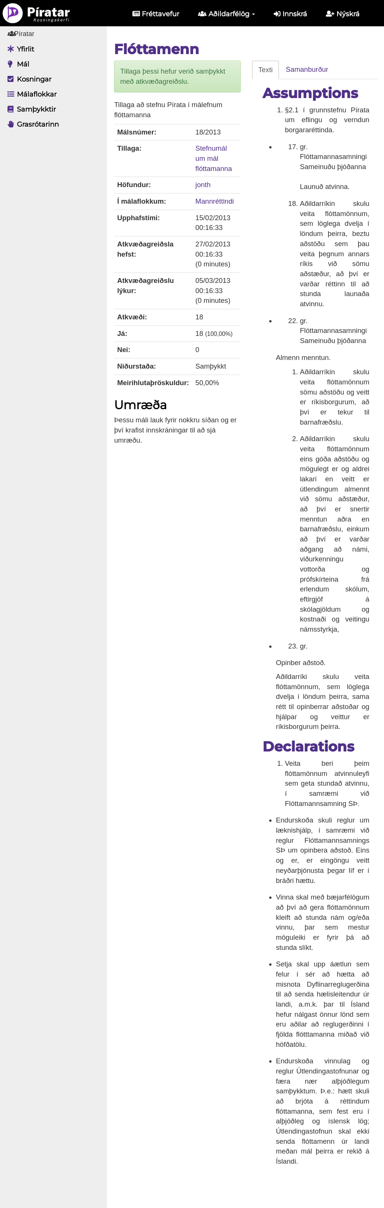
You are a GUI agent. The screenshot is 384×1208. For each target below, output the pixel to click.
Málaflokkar (30, 94)
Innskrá (290, 14)
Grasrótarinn (31, 124)
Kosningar (27, 79)
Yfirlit (19, 49)
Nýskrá (343, 14)
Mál (16, 64)
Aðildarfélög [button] (226, 14)
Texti (267, 70)
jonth (204, 185)
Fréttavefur (155, 14)
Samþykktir (30, 109)
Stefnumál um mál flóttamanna (215, 158)
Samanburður (308, 69)
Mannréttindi (216, 201)
